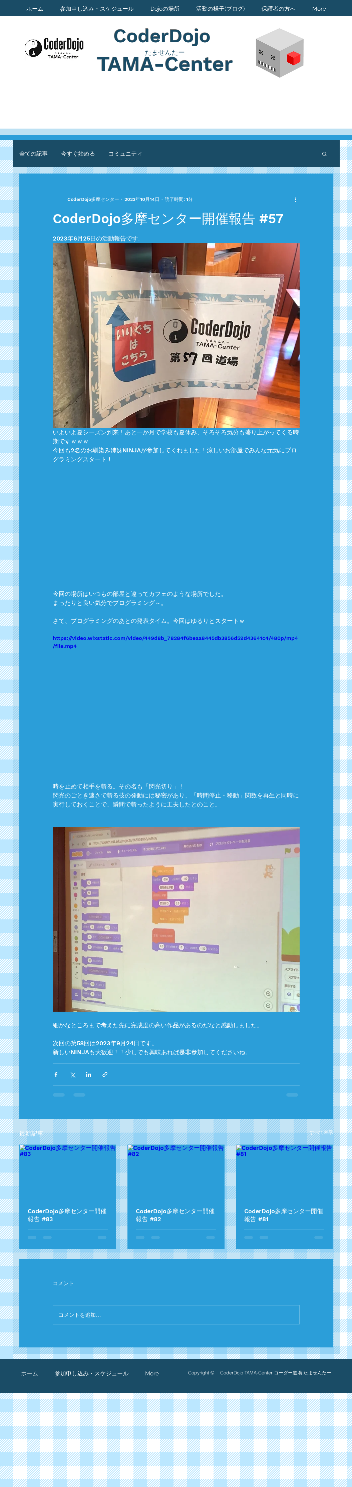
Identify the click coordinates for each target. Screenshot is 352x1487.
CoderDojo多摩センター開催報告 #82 (175, 1215)
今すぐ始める (78, 153)
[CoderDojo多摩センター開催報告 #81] (284, 1172)
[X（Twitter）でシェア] (72, 1074)
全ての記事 (33, 153)
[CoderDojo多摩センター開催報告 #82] (176, 1172)
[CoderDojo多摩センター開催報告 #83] (68, 1172)
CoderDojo (164, 36)
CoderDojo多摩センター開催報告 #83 (67, 1215)
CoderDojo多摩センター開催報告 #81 (283, 1215)
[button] (324, 153)
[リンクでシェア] (105, 1074)
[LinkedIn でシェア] (88, 1074)
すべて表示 (321, 1132)
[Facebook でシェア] (56, 1074)
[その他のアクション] (296, 199)
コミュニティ (125, 153)
